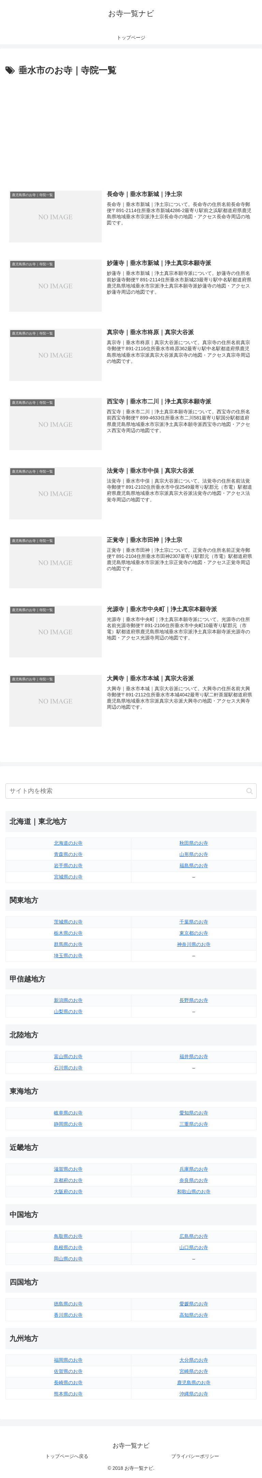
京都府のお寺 (68, 1180)
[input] (131, 791)
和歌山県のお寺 (193, 1191)
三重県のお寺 (193, 1124)
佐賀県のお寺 (68, 1371)
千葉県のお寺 (193, 922)
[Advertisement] (131, 129)
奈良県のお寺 (193, 1180)
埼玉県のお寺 (68, 955)
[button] (250, 791)
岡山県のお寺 (68, 1258)
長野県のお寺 (193, 1000)
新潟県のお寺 (68, 1000)
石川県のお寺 (68, 1067)
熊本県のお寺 (68, 1393)
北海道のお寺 (68, 843)
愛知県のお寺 (193, 1112)
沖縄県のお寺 (193, 1393)
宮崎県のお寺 (193, 1371)
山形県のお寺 (193, 854)
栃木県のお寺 (68, 933)
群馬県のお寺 (68, 944)
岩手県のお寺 (68, 865)
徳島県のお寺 (68, 1303)
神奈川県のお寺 (193, 944)
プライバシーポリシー (195, 1456)
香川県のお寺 (68, 1315)
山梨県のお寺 (68, 1011)
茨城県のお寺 (68, 922)
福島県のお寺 (193, 865)
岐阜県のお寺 (68, 1112)
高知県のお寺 (193, 1315)
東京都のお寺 (193, 933)
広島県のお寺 (193, 1236)
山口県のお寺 (193, 1247)
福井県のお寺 (193, 1056)
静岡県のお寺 (68, 1124)
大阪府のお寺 (68, 1191)
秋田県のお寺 (193, 843)
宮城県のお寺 (68, 877)
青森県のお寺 (68, 854)
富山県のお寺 (68, 1056)
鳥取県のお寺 (68, 1236)
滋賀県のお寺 (68, 1169)
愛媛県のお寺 (193, 1303)
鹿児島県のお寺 (193, 1382)
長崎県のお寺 (68, 1382)
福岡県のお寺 (68, 1360)
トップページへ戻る (66, 1456)
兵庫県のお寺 (193, 1169)
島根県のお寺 (68, 1247)
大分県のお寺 (193, 1360)
